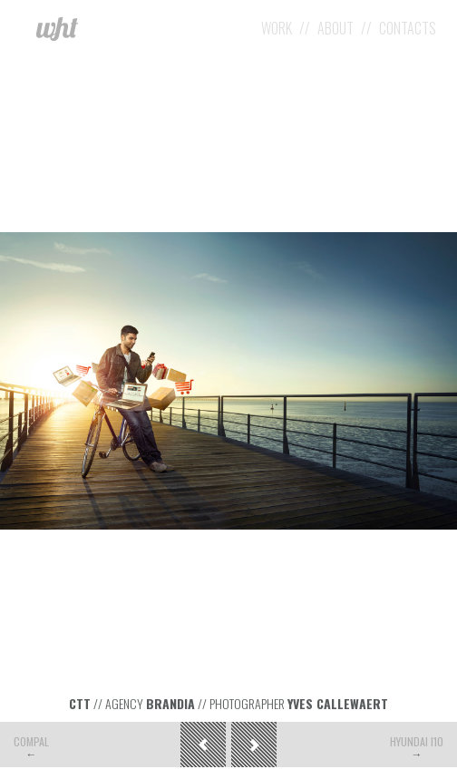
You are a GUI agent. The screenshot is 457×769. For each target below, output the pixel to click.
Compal (31, 741)
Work (276, 28)
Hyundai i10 (416, 741)
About (335, 28)
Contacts (407, 28)
